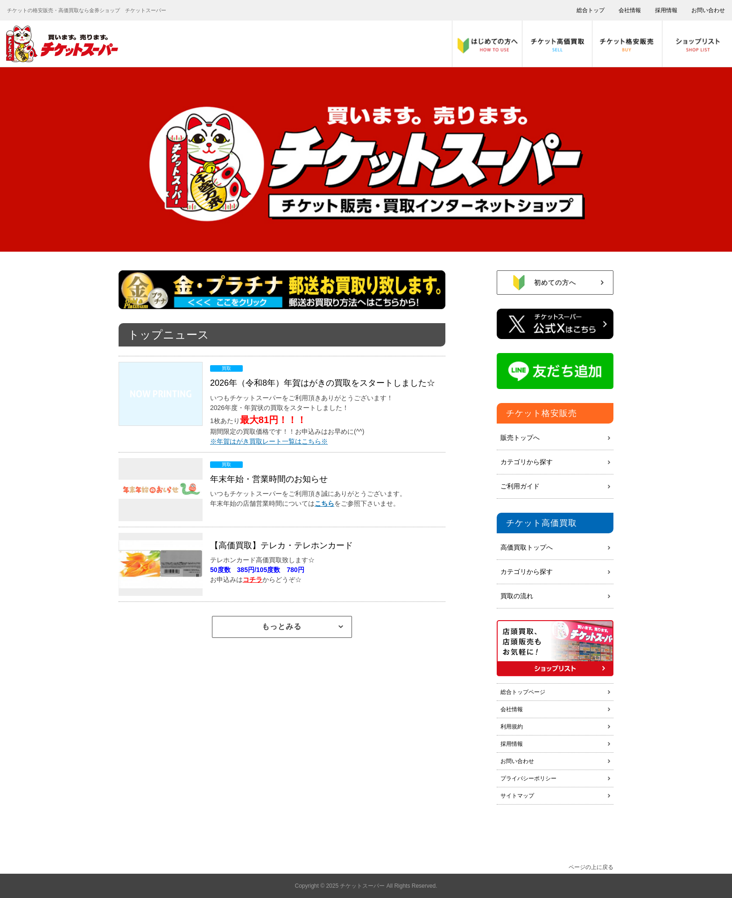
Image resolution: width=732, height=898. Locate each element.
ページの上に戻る (591, 867)
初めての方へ (569, 282)
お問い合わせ (708, 10)
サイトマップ (517, 795)
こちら (324, 503)
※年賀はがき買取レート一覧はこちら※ (269, 441)
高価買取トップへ (526, 547)
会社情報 (630, 10)
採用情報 (666, 10)
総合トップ (591, 10)
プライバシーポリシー (528, 778)
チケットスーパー (363, 886)
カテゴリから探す (526, 462)
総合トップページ (522, 692)
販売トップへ (520, 437)
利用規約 (511, 726)
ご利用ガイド (520, 486)
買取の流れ (516, 596)
